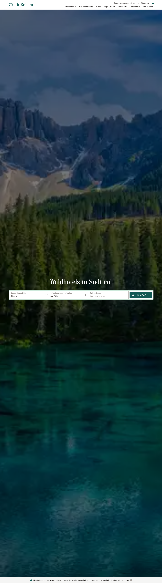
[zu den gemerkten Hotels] (152, 3)
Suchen (139, 294)
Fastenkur (122, 6)
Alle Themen (147, 6)
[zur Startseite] (21, 5)
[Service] (134, 3)
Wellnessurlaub (86, 6)
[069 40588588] (121, 3)
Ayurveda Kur (70, 6)
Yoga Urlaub (109, 6)
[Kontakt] (145, 3)
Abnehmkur (134, 6)
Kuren (98, 6)
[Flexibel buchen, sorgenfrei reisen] (131, 580)
